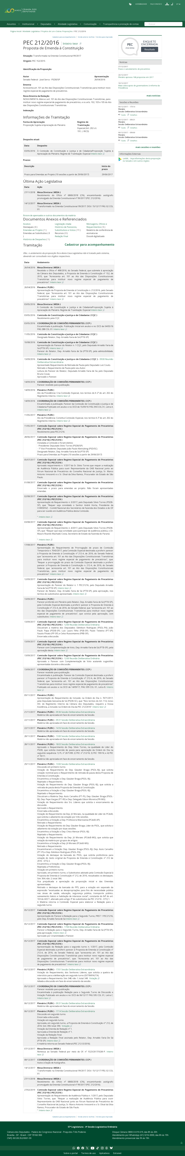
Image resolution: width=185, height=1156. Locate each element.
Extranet (117, 1153)
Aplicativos (104, 1153)
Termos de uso (88, 1153)
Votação (93, 978)
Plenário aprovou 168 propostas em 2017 (135, 77)
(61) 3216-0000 (147, 1135)
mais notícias (153, 95)
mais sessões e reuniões (148, 147)
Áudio (123, 115)
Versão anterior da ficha (86, 37)
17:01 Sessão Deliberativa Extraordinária (75, 969)
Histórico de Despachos (34, 239)
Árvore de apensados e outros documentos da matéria (49, 215)
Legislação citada (63, 224)
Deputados (46, 24)
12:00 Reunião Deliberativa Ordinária (81, 624)
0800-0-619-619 (135, 1132)
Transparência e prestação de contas (121, 24)
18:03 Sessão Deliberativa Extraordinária (75, 744)
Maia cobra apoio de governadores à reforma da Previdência (139, 86)
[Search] (163, 24)
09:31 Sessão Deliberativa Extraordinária (75, 720)
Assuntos (11, 24)
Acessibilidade (141, 4)
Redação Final (61, 236)
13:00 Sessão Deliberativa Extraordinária (75, 736)
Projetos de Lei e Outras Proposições (57, 31)
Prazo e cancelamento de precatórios (134, 69)
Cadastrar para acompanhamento (64, 37)
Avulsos (27, 224)
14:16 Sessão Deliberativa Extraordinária (75, 728)
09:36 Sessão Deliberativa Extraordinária (75, 712)
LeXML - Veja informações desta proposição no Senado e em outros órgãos (139, 159)
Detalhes (133, 115)
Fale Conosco (156, 4)
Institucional (28, 24)
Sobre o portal (71, 1153)
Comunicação (90, 24)
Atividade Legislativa (67, 24)
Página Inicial (15, 31)
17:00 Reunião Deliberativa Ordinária (81, 927)
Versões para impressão (104, 37)
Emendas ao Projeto (33, 230)
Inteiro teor (70, 44)
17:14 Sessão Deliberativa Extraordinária (75, 1011)
